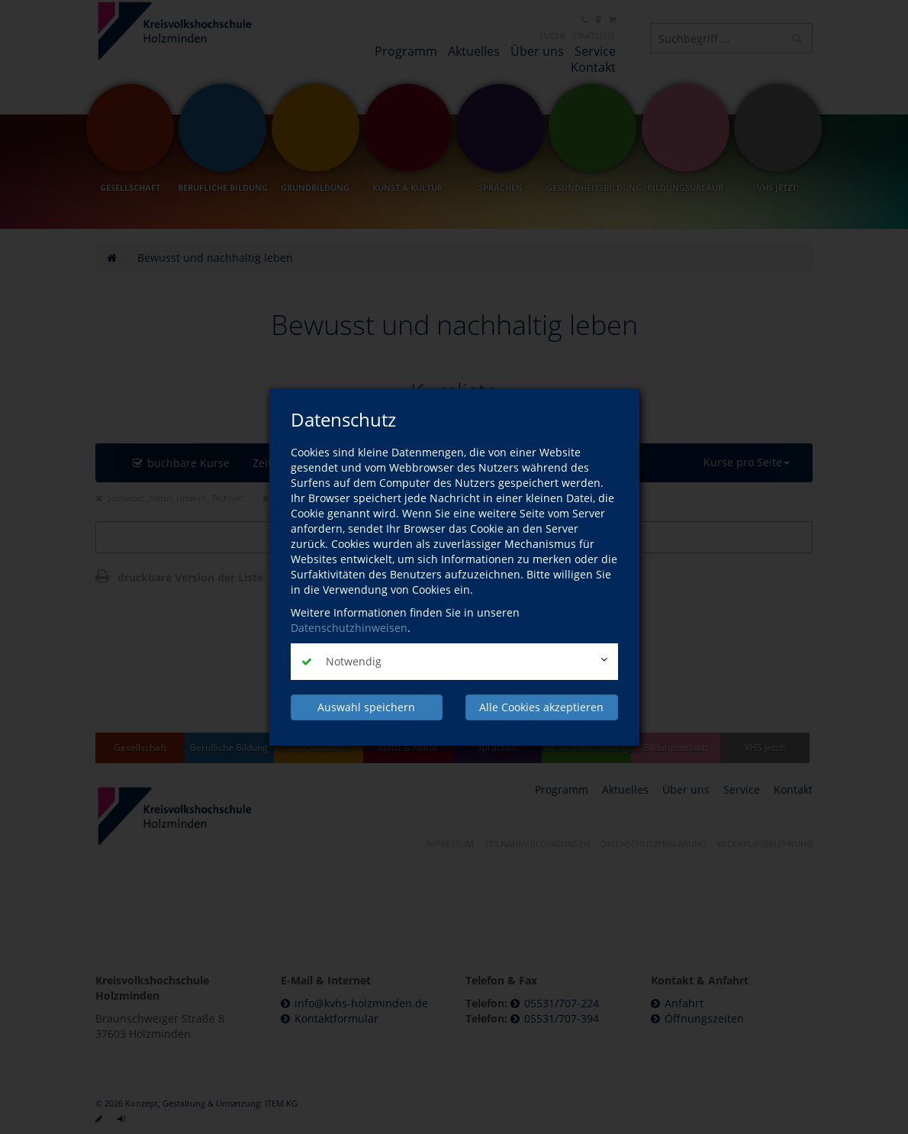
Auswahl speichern (366, 707)
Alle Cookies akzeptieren (541, 707)
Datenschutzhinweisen (349, 627)
